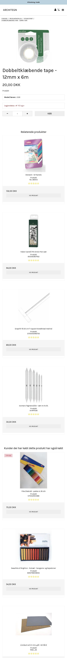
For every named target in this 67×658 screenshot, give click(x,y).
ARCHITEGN (10, 10)
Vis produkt (33, 195)
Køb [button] (50, 113)
